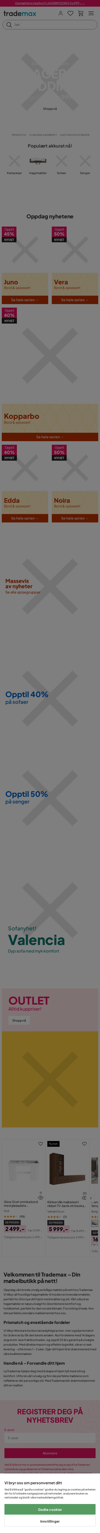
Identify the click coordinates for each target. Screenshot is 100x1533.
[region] (50, 1503)
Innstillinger (50, 1521)
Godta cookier (50, 1509)
